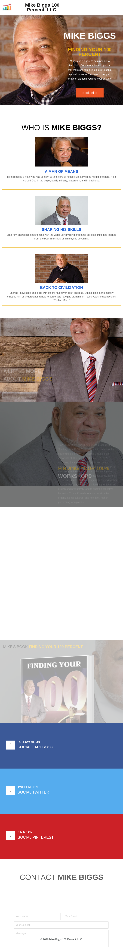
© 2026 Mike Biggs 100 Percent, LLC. (61, 939)
